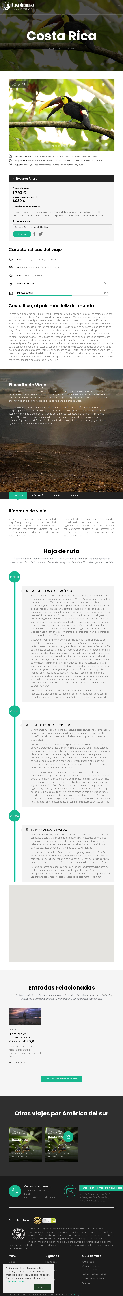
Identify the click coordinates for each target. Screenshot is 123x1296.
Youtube (50, 1275)
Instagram (51, 1266)
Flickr (48, 1270)
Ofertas (13, 1261)
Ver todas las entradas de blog (61, 1074)
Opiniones (74, 490)
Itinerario (18, 490)
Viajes (59, 47)
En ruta (86, 1278)
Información (38, 490)
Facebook (51, 1257)
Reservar (21, 229)
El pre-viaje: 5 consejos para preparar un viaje (21, 1033)
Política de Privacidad (94, 1269)
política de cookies (15, 1281)
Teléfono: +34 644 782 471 (37, 1186)
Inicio (51, 47)
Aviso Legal (88, 1257)
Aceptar (42, 1287)
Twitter (49, 1261)
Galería (56, 490)
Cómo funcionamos (93, 1274)
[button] (34, 229)
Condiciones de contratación (91, 1263)
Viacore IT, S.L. (76, 1290)
